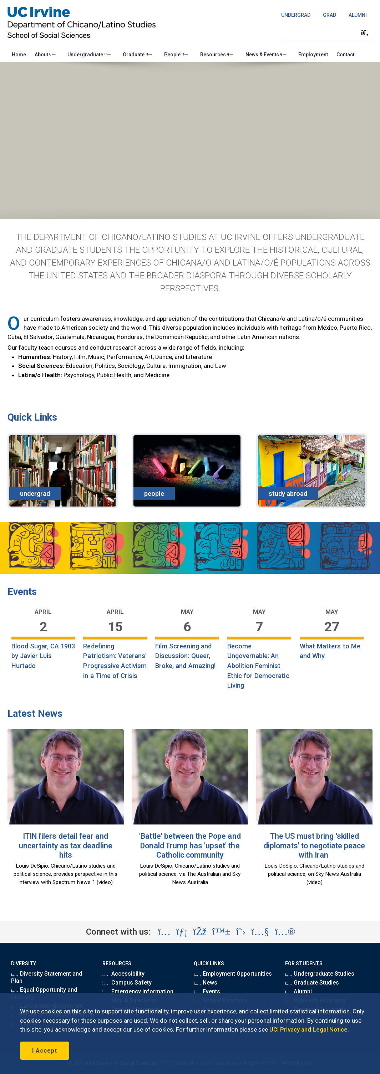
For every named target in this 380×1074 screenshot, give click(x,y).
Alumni (298, 991)
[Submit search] (365, 33)
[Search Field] (328, 32)
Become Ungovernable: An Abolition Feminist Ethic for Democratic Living (258, 665)
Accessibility (123, 973)
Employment (313, 54)
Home (19, 54)
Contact (345, 54)
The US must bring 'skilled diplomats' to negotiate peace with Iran (314, 845)
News (205, 982)
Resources (216, 54)
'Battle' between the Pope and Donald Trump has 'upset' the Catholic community (189, 845)
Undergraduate (89, 54)
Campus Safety (127, 982)
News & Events (266, 54)
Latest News (35, 713)
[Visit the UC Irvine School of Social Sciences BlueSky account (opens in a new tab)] (221, 931)
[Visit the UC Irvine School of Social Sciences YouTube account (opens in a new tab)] (260, 931)
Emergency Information (137, 991)
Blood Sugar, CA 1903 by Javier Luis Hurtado (43, 655)
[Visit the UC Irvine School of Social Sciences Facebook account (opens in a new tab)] (200, 931)
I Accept (44, 1050)
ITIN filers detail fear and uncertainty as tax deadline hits (65, 845)
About (45, 54)
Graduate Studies (312, 982)
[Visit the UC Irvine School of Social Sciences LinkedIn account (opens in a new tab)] (181, 931)
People (176, 54)
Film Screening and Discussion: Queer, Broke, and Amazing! (185, 655)
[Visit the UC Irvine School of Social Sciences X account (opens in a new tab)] (241, 931)
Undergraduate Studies (319, 973)
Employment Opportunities (233, 973)
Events (22, 591)
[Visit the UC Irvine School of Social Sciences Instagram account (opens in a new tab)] (164, 931)
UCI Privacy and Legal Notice (308, 1029)
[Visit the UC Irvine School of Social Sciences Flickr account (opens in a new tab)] (285, 931)
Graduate (137, 54)
